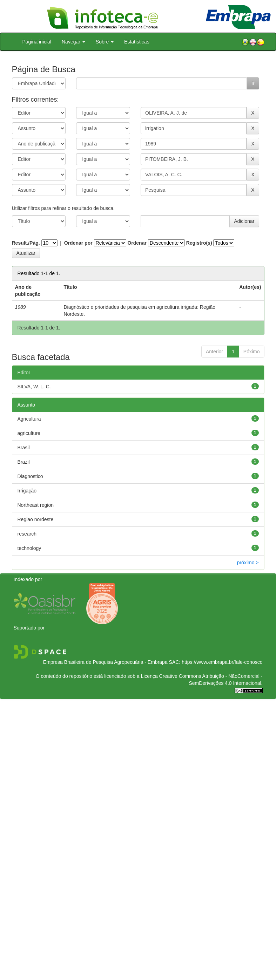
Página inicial (37, 42)
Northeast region (36, 505)
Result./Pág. (26, 243)
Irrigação (27, 490)
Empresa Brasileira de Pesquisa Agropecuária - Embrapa (105, 662)
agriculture (29, 433)
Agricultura (29, 419)
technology (29, 548)
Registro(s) (199, 243)
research (27, 534)
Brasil (24, 447)
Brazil (24, 462)
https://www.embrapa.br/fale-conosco (222, 662)
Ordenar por (78, 243)
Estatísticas (136, 42)
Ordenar (136, 243)
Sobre (105, 42)
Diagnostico (30, 476)
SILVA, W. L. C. (34, 386)
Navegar (73, 42)
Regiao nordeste (36, 519)
